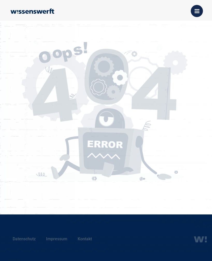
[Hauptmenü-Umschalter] (197, 11)
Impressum (56, 238)
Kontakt (85, 238)
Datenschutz (24, 238)
